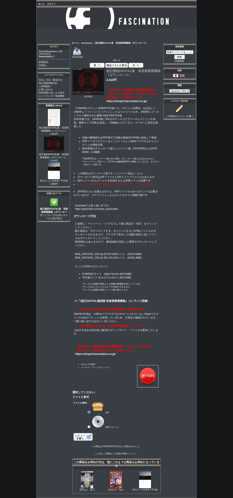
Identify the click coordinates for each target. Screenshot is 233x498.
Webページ (128, 453)
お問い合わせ (46, 89)
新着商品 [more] (54, 105)
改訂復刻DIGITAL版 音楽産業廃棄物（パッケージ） (54, 128)
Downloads (86, 43)
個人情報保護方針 (48, 83)
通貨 (179, 85)
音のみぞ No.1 (116, 490)
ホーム (41, 4)
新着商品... (44, 62)
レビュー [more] (179, 101)
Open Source (111, 273)
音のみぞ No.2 (87, 490)
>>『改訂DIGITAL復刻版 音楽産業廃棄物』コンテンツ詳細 (111, 300)
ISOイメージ (105, 426)
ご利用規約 (44, 86)
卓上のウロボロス (108, 277)
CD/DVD (43, 54)
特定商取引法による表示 (52, 92)
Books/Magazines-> (49, 51)
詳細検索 (179, 61)
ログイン (51, 4)
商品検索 (179, 46)
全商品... (43, 65)
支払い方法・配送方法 (50, 80)
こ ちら (138, 173)
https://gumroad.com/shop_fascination (96, 208)
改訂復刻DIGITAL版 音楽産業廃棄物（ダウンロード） (54, 155)
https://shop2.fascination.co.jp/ (126, 101)
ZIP (100, 412)
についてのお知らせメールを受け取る (54, 212)
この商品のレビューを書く (179, 114)
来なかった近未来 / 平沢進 (54, 179)
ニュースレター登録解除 (52, 96)
